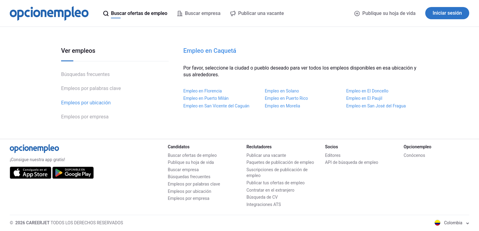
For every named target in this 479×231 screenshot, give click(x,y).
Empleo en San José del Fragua (376, 105)
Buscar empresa (183, 169)
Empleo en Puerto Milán (206, 98)
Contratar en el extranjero (270, 190)
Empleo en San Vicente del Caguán (216, 105)
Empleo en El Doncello (367, 90)
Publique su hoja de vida (384, 13)
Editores (333, 155)
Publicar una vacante (266, 155)
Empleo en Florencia (202, 90)
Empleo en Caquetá (209, 50)
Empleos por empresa (85, 117)
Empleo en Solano (282, 90)
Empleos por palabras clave (91, 88)
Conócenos (414, 155)
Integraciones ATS (264, 204)
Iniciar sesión (447, 13)
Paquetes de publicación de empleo (280, 162)
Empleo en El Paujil (364, 98)
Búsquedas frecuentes (85, 74)
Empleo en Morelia (282, 105)
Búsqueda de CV (262, 197)
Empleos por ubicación (86, 103)
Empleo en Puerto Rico (286, 98)
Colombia (451, 222)
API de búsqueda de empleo (351, 162)
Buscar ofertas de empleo (192, 155)
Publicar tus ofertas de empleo (276, 182)
